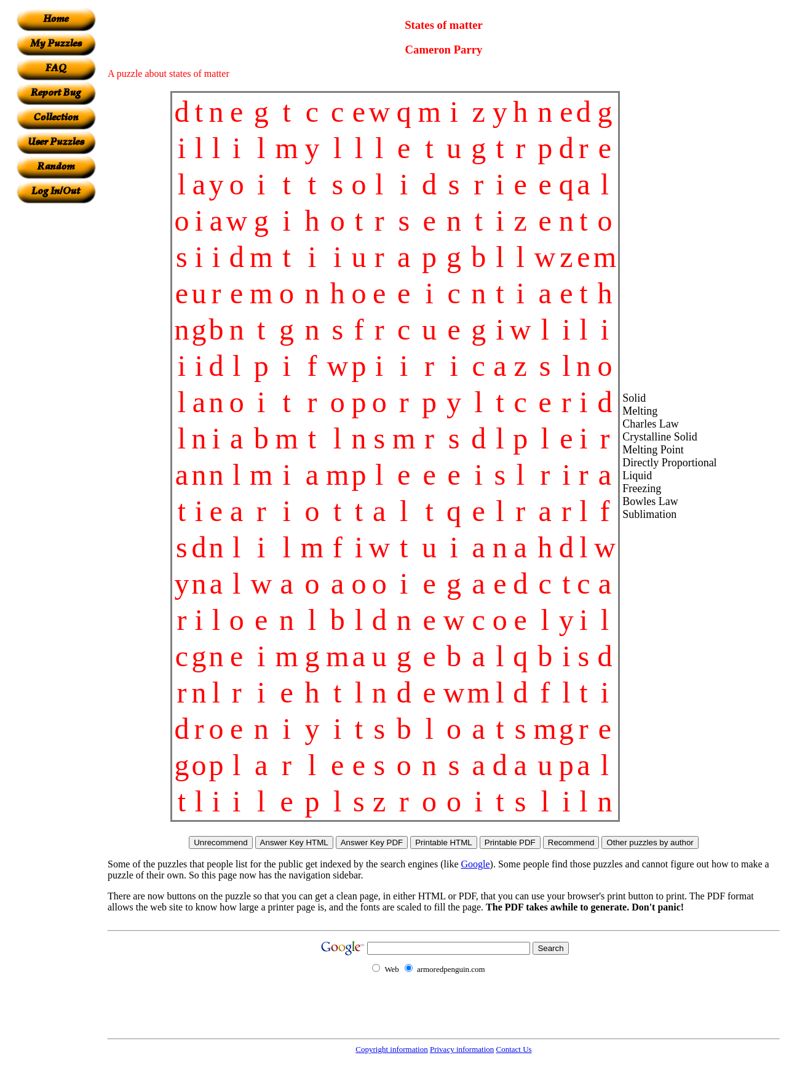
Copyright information (391, 1049)
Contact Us (514, 1049)
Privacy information (462, 1049)
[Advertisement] (56, 388)
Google (475, 864)
